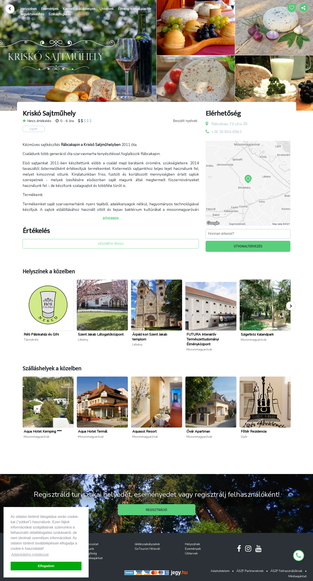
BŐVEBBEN (111, 218)
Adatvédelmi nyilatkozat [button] (30, 554)
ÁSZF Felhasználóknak (286, 571)
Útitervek (107, 9)
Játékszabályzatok (147, 544)
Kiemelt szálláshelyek (79, 9)
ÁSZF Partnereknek (250, 571)
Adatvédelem (220, 571)
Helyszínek (28, 9)
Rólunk (89, 549)
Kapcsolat (91, 544)
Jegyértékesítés (32, 14)
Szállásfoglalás (60, 14)
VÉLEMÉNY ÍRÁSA (111, 244)
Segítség (90, 553)
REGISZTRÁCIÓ (156, 510)
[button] (290, 305)
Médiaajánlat (93, 558)
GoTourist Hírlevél (147, 549)
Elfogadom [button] (46, 566)
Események (49, 9)
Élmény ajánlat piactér (134, 9)
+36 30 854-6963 (226, 131)
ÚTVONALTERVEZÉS (248, 246)
